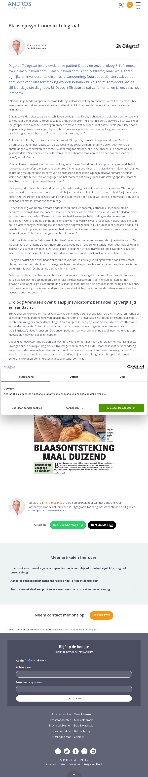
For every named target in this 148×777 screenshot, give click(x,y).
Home (10, 629)
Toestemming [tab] (25, 376)
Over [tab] (122, 376)
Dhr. (33, 660)
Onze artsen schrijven (28, 629)
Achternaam (24, 667)
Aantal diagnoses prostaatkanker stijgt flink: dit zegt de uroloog (54, 581)
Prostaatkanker (61, 714)
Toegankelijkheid (93, 764)
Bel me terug (82, 731)
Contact (79, 737)
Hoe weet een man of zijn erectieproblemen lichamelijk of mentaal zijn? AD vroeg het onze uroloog (68, 570)
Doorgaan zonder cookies (27, 407)
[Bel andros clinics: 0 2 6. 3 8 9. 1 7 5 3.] (130, 5)
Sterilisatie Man (61, 737)
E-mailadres (29, 682)
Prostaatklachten (60, 720)
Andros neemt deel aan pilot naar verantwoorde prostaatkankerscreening (60, 589)
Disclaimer (74, 764)
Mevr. (43, 660)
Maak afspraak (83, 720)
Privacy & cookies (55, 764)
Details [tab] (74, 376)
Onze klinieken (83, 714)
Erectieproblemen (60, 725)
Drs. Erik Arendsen (36, 48)
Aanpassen (74, 407)
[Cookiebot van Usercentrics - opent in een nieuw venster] (129, 367)
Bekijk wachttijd (83, 725)
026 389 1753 (101, 615)
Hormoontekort (61, 731)
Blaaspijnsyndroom (52, 629)
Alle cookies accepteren (121, 407)
